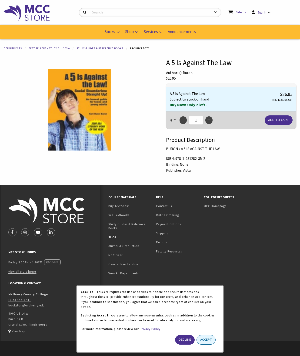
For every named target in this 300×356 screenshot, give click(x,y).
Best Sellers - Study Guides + (49, 48)
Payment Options (168, 224)
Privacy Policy (150, 329)
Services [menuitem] (151, 32)
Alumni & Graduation (123, 246)
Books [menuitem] (109, 32)
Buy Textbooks (119, 206)
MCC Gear (115, 255)
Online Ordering (167, 215)
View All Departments (123, 273)
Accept (206, 339)
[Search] (84, 13)
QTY (173, 120)
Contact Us (164, 206)
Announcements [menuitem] (182, 32)
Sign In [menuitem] (262, 12)
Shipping (162, 233)
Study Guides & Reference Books (100, 48)
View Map (18, 331)
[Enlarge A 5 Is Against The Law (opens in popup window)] (79, 110)
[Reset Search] (215, 12)
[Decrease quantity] (183, 120)
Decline (185, 339)
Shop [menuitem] (129, 32)
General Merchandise (123, 264)
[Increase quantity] (209, 120)
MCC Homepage (215, 206)
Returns (161, 242)
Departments (13, 48)
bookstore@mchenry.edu (26, 305)
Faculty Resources (169, 251)
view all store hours (22, 271)
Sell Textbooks (130, 215)
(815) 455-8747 (19, 300)
